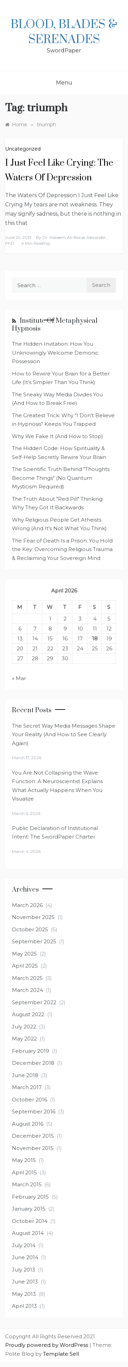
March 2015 (27, 1184)
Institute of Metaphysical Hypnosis (55, 325)
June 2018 (25, 1075)
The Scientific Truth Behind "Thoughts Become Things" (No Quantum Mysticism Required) (61, 478)
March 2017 (27, 1087)
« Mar (19, 678)
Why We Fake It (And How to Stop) (57, 436)
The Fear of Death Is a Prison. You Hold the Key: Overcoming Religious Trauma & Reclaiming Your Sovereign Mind (62, 549)
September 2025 (34, 941)
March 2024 (27, 990)
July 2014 (23, 1245)
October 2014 (29, 1221)
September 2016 (33, 1111)
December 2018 (33, 1063)
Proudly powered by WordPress (47, 1345)
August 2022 (28, 1014)
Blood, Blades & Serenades (64, 32)
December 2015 (33, 1136)
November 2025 (33, 917)
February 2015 (30, 1196)
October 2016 (29, 1099)
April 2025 (25, 965)
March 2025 (27, 978)
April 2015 (24, 1172)
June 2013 (25, 1281)
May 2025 (24, 953)
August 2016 (27, 1124)
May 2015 (24, 1160)
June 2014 (25, 1257)
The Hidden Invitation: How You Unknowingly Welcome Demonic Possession (55, 353)
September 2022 (34, 1002)
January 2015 (28, 1208)
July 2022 (24, 1026)
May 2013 (24, 1294)
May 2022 (24, 1038)
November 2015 (33, 1148)
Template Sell (61, 1354)
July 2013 (23, 1269)
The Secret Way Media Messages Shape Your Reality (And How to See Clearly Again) (63, 734)
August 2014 (28, 1233)
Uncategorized (23, 149)
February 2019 (30, 1051)
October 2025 (30, 929)
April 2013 (24, 1306)
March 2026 (27, 905)
